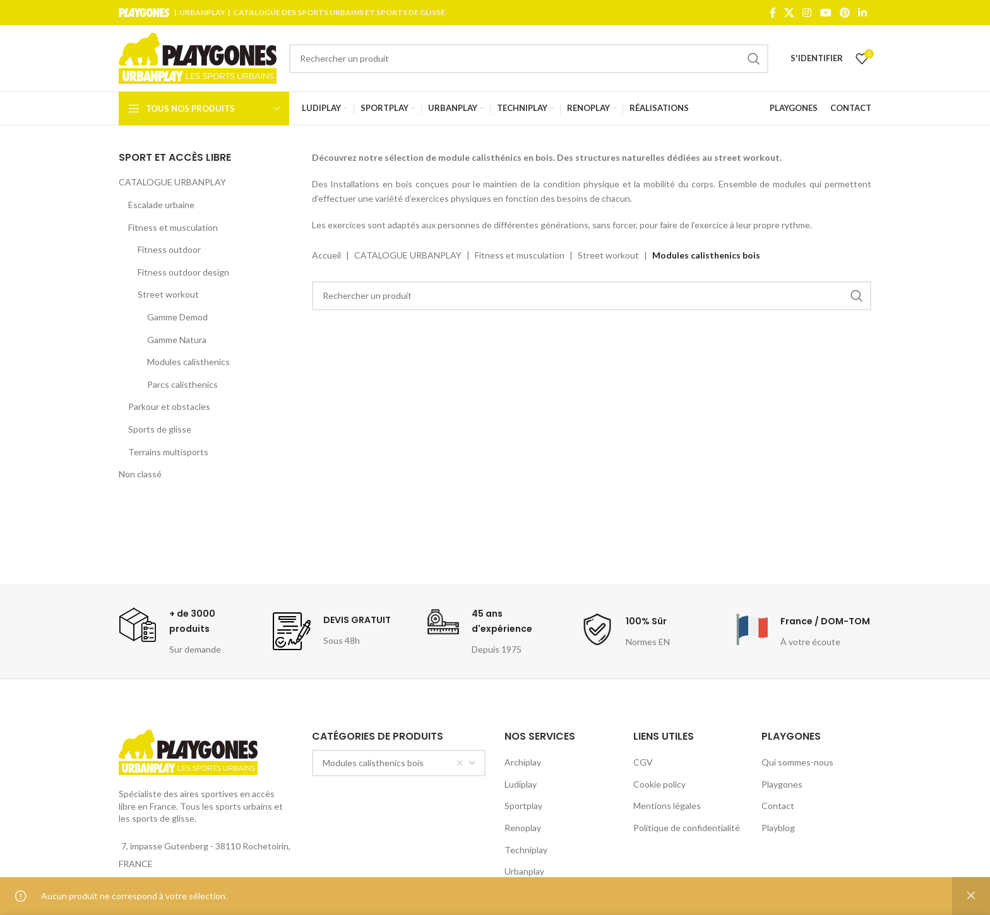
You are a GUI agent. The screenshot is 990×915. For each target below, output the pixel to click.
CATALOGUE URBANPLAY (172, 182)
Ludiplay (520, 784)
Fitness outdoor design (183, 272)
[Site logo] (198, 57)
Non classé (140, 474)
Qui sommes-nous (797, 762)
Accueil (326, 255)
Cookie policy (659, 784)
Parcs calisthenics (182, 384)
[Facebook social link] (772, 12)
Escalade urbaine (161, 204)
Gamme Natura (176, 339)
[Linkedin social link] (862, 12)
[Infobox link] (186, 631)
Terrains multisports (168, 451)
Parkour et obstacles (169, 406)
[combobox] (399, 763)
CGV (643, 762)
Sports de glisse (159, 429)
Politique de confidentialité (686, 827)
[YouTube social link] (825, 12)
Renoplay (522, 827)
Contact (777, 805)
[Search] (528, 58)
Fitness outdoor (169, 249)
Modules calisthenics (188, 361)
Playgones (781, 784)
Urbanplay (524, 871)
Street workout (168, 294)
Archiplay (522, 762)
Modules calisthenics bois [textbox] (393, 762)
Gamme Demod (177, 317)
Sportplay (523, 805)
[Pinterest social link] (844, 12)
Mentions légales (667, 805)
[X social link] (789, 12)
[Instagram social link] (807, 12)
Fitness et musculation (173, 227)
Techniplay (525, 849)
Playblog (778, 827)
